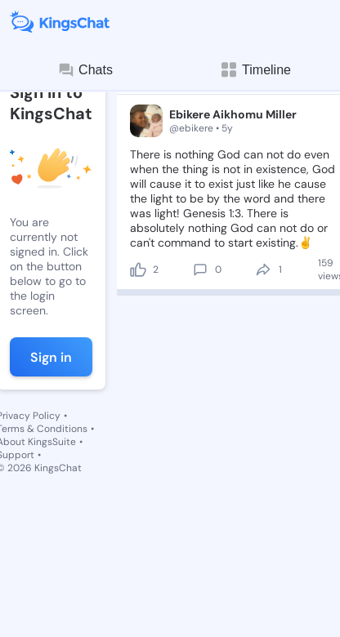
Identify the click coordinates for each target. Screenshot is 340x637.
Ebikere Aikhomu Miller (233, 114)
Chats (85, 70)
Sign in (51, 357)
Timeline (255, 70)
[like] (138, 269)
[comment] (200, 269)
